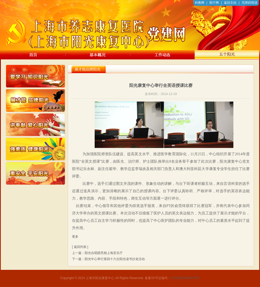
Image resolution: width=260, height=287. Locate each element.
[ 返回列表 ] (80, 247)
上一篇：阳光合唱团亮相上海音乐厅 (97, 253)
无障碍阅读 (249, 2)
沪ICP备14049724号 (185, 278)
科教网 (199, 2)
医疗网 (214, 2)
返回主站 (230, 2)
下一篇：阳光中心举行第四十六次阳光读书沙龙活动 (108, 259)
